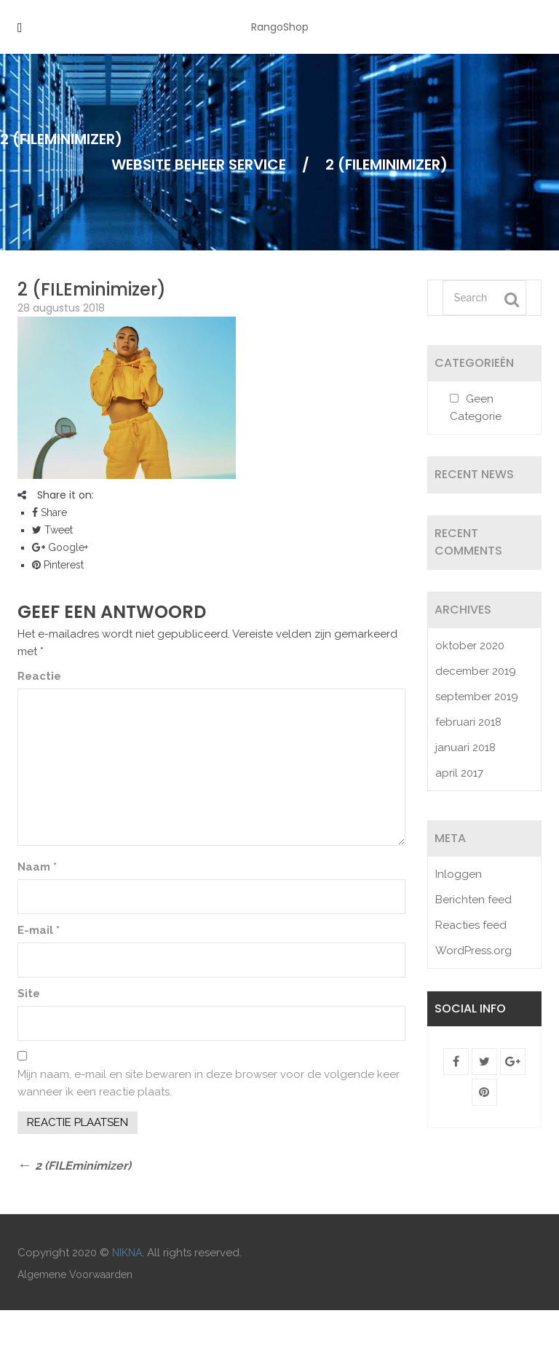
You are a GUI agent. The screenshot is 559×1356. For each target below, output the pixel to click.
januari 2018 (465, 747)
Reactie (39, 676)
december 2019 (475, 671)
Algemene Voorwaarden (74, 1274)
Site (28, 993)
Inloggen (458, 874)
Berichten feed (473, 899)
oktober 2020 (469, 645)
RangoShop (280, 27)
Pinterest (58, 565)
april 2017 (459, 773)
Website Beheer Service (198, 164)
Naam (37, 866)
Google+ (60, 547)
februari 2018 (468, 722)
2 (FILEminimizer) (91, 289)
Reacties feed (471, 925)
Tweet (52, 530)
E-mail (38, 930)
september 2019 (476, 696)
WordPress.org (473, 950)
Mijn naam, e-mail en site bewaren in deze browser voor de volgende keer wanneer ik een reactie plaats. (208, 1083)
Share (49, 512)
